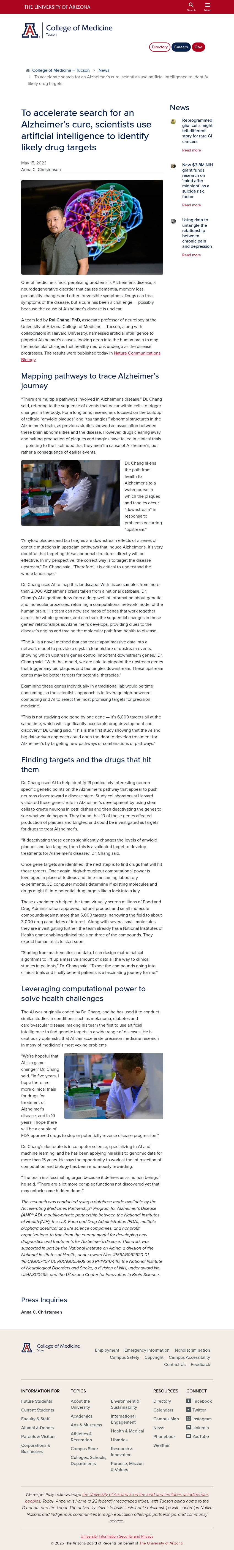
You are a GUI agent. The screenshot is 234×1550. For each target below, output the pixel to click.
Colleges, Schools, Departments (88, 1460)
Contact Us (175, 1364)
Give (198, 47)
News (104, 70)
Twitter (199, 1410)
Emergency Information (147, 1350)
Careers (181, 47)
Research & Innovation (122, 1452)
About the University (80, 1404)
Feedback (200, 1364)
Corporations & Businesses (35, 1448)
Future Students (36, 1401)
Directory (160, 47)
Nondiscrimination (192, 1350)
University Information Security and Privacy (117, 1536)
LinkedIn (200, 1428)
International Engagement (123, 1419)
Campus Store (84, 1449)
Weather (161, 1445)
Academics (81, 1416)
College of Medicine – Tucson (61, 70)
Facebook (202, 1401)
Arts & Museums (86, 1425)
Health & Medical (127, 1431)
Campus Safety (124, 1357)
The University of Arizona (161, 1543)
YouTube (200, 1436)
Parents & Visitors (38, 1436)
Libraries (119, 1440)
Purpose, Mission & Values (127, 1466)
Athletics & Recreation (81, 1437)
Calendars (163, 1410)
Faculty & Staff (35, 1419)
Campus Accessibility (189, 1357)
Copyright (154, 1357)
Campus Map (166, 1419)
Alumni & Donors (37, 1428)
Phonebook (164, 1436)
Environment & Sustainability (125, 1404)
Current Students (37, 1410)
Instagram (202, 1419)
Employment (107, 1350)
